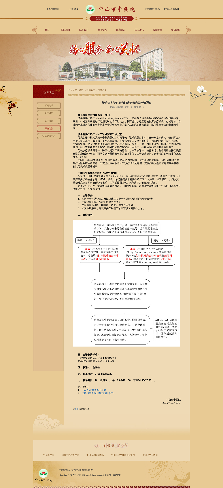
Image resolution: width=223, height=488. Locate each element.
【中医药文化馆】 (52, 9)
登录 (76, 409)
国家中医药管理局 (70, 455)
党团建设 (175, 29)
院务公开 (84, 29)
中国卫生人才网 (150, 455)
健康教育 (120, 29)
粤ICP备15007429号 (113, 475)
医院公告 (49, 128)
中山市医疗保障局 (95, 455)
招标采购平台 (48, 136)
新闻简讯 (49, 105)
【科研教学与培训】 (152, 9)
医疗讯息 (49, 113)
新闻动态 (102, 29)
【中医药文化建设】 (171, 9)
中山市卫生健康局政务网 (123, 455)
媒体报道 (49, 121)
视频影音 (157, 29)
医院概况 (65, 29)
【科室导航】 (73, 9)
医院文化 (139, 29)
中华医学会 (48, 455)
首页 (47, 29)
